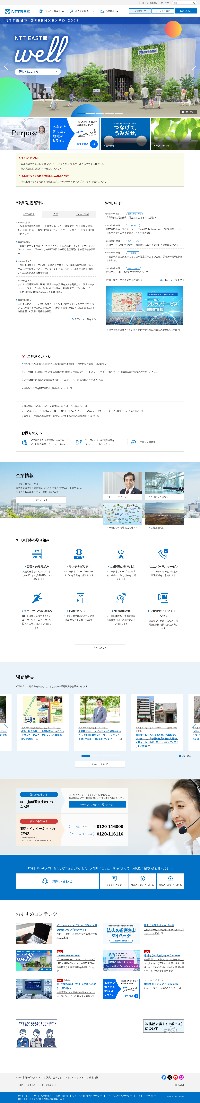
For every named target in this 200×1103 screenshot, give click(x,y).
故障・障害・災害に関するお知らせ (124, 280)
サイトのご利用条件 (43, 1096)
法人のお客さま (54, 1077)
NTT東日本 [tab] (28, 214)
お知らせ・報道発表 (149, 3)
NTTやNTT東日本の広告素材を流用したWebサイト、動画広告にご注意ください (64, 380)
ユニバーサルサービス (164, 566)
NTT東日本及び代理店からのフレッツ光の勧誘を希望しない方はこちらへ (50, 442)
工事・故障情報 (148, 442)
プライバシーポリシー (146, 1096)
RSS (77, 319)
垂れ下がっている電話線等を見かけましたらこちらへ (99, 442)
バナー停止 (189, 112)
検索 (175, 3)
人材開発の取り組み (122, 566)
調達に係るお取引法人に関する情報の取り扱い (40, 1099)
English (166, 3)
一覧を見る (90, 319)
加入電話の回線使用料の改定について (41, 168)
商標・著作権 (62, 1096)
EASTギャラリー (80, 611)
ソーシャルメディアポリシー (119, 1096)
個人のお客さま (75, 1077)
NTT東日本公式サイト (29, 1077)
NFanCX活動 (122, 611)
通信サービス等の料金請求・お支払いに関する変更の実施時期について (61, 416)
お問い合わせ (186, 11)
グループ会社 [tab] (82, 214)
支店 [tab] (55, 214)
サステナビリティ (80, 566)
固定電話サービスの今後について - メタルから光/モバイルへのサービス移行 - (62, 163)
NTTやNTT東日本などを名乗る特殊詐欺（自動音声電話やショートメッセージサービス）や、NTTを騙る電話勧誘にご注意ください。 (91, 372)
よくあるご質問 (163, 11)
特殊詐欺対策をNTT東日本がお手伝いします (48, 388)
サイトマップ (24, 1096)
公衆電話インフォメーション (164, 613)
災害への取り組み (38, 566)
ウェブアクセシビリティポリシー (87, 1096)
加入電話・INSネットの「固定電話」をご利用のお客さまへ (55, 406)
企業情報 (93, 1077)
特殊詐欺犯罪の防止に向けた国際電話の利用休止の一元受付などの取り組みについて (66, 364)
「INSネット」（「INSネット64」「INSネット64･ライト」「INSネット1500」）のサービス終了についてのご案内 (83, 411)
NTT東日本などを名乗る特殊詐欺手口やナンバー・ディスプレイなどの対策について (63, 181)
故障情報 (140, 11)
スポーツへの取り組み (38, 611)
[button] (51, 11)
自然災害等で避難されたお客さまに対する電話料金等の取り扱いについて (143, 330)
